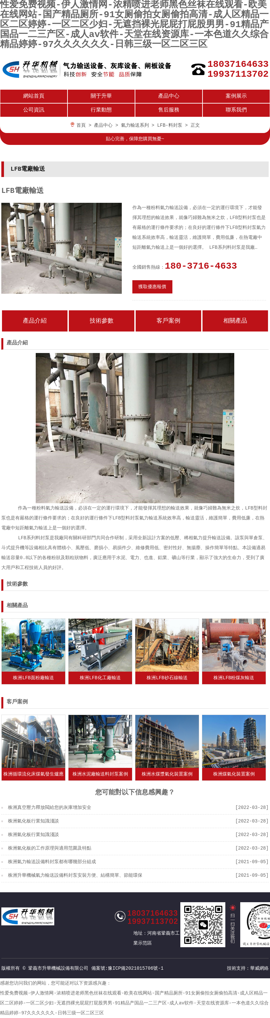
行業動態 (101, 110)
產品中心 (168, 96)
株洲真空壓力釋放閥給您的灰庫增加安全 (49, 807)
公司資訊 (33, 110)
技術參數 (101, 321)
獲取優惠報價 (152, 286)
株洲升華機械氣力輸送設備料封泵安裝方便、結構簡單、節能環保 (75, 875)
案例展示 (236, 96)
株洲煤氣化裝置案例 (234, 774)
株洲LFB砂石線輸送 (167, 678)
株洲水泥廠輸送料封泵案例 (100, 774)
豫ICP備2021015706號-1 (135, 968)
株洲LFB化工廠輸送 (100, 678)
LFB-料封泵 (169, 125)
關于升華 (101, 96)
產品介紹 (35, 321)
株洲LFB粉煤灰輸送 (233, 678)
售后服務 (168, 110)
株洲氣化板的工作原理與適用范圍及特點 (49, 848)
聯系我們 (236, 110)
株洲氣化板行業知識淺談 (33, 821)
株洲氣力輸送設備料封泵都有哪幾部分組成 (52, 861)
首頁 (81, 125)
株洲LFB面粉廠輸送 (33, 678)
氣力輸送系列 (135, 125)
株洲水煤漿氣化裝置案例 (167, 774)
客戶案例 (168, 321)
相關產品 (235, 321)
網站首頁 (33, 96)
